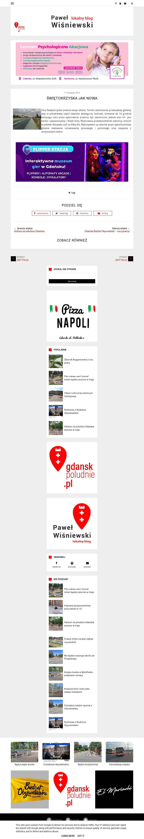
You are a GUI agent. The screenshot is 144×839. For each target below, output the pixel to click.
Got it (80, 836)
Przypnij (84, 219)
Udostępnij (43, 219)
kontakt (87, 570)
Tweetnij (63, 219)
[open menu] (12, 3)
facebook (56, 570)
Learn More (68, 836)
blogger (72, 570)
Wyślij (105, 219)
